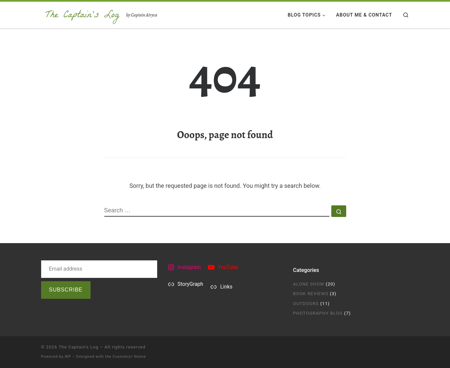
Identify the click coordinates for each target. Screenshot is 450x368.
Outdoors (306, 303)
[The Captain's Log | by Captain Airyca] (82, 14)
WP (68, 356)
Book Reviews (311, 293)
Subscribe (66, 289)
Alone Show (309, 284)
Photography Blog (318, 313)
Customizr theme (129, 356)
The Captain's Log (78, 346)
